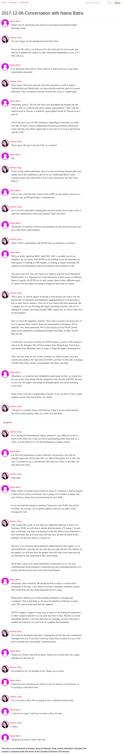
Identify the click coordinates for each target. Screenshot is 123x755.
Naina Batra (15, 21)
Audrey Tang (16, 38)
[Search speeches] (99, 3)
